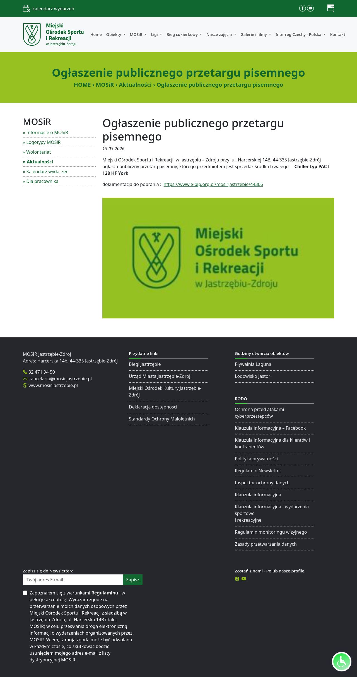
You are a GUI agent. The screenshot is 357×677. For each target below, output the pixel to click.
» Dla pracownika (41, 181)
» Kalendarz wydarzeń (46, 171)
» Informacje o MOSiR (45, 132)
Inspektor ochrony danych (262, 483)
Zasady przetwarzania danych (266, 544)
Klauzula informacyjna (258, 495)
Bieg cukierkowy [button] (183, 34)
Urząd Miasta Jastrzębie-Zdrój (159, 376)
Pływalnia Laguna (253, 364)
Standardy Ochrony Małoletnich (162, 419)
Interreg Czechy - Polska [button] (299, 34)
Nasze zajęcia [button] (219, 34)
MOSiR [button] (136, 34)
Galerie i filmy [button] (254, 34)
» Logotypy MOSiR (42, 142)
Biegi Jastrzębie (145, 364)
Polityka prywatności (256, 459)
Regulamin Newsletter (258, 471)
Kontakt (337, 34)
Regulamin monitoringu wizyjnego (271, 532)
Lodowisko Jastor (252, 376)
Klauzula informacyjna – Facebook (270, 428)
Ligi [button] (155, 34)
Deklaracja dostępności (153, 407)
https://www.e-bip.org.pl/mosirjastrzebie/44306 (213, 184)
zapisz (132, 580)
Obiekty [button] (114, 34)
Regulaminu (104, 593)
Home (96, 34)
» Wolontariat (37, 152)
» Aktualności (38, 162)
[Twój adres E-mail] (73, 579)
